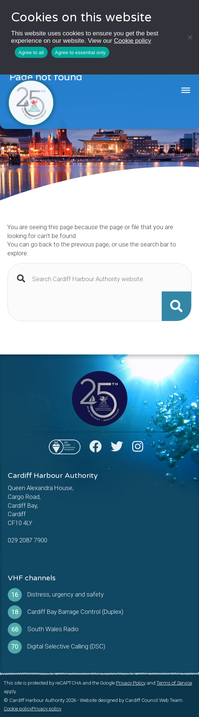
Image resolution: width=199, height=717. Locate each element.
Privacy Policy (130, 683)
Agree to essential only (80, 52)
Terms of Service (174, 683)
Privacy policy (46, 708)
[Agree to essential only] (189, 37)
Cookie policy (132, 40)
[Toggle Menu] (185, 90)
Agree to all (31, 52)
